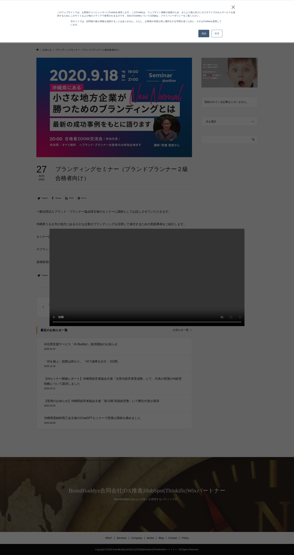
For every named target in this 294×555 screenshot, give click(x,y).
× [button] (233, 7)
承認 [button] (204, 33)
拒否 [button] (217, 33)
